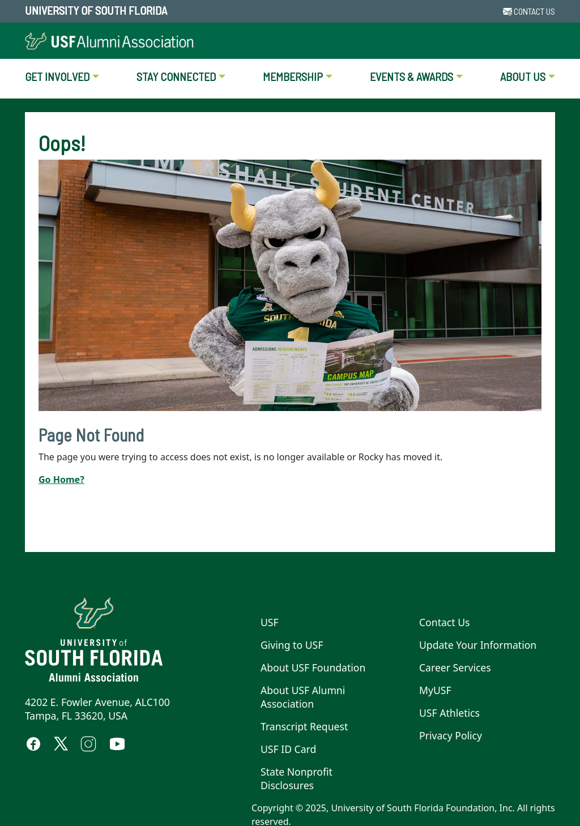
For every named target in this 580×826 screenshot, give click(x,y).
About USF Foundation (313, 667)
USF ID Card (288, 749)
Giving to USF (292, 645)
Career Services (455, 667)
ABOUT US (522, 76)
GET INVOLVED (57, 76)
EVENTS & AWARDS (411, 76)
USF (270, 622)
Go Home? (61, 479)
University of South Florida (96, 10)
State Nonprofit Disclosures (296, 778)
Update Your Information (477, 645)
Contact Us (444, 622)
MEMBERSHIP (293, 76)
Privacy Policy (450, 735)
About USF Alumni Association (303, 697)
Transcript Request (304, 726)
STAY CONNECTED (176, 76)
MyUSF (435, 690)
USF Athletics (449, 713)
